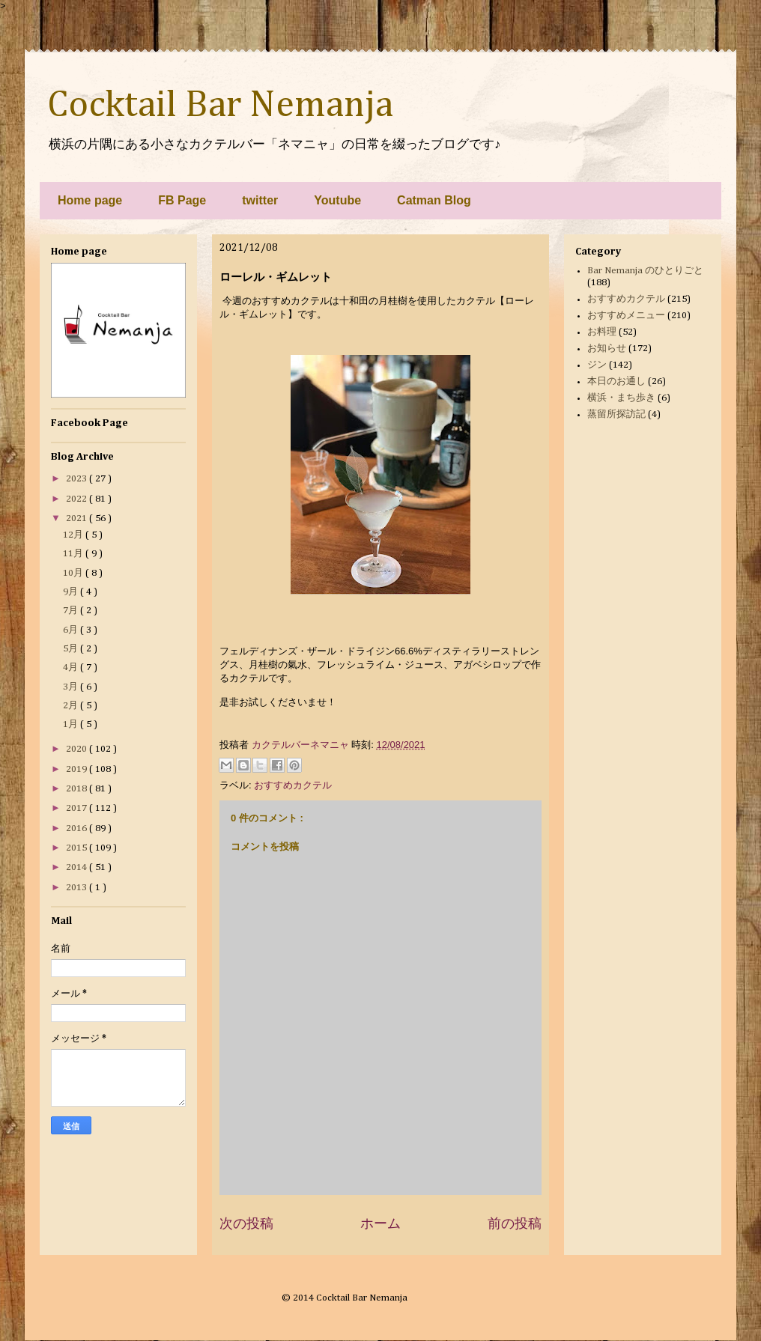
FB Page (182, 200)
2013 (77, 888)
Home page (90, 200)
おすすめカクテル (293, 785)
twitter (260, 200)
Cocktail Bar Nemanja (220, 105)
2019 (77, 769)
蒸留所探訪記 (616, 414)
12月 (74, 535)
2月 (71, 706)
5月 (71, 649)
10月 (74, 573)
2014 (77, 867)
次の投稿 (246, 1223)
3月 (71, 687)
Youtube (337, 200)
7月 (71, 610)
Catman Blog (434, 200)
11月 (74, 554)
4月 (71, 667)
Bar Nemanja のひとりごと (645, 271)
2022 (77, 499)
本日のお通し (616, 381)
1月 (71, 724)
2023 (77, 479)
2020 (77, 749)
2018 (77, 789)
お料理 (601, 332)
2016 (77, 828)
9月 (71, 592)
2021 (77, 518)
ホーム (380, 1223)
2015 (77, 848)
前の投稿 (515, 1223)
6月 (71, 630)
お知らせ (606, 348)
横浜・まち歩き (621, 398)
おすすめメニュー (626, 315)
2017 (77, 808)
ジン (597, 365)
